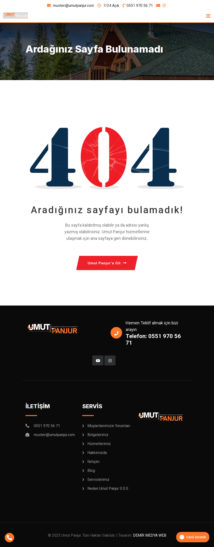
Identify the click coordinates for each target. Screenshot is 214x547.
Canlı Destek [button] (193, 537)
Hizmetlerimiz (99, 443)
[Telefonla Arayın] (9, 537)
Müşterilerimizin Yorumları (108, 426)
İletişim (93, 461)
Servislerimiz (98, 479)
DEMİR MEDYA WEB (149, 535)
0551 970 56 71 (140, 5)
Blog (91, 470)
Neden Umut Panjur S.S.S (107, 488)
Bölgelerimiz (97, 435)
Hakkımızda (97, 452)
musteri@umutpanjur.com (73, 5)
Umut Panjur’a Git (107, 263)
